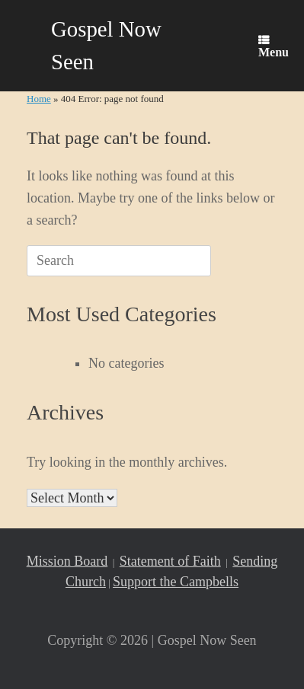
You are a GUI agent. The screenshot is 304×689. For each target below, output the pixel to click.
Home (39, 98)
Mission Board (67, 561)
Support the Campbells (175, 581)
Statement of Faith (170, 561)
